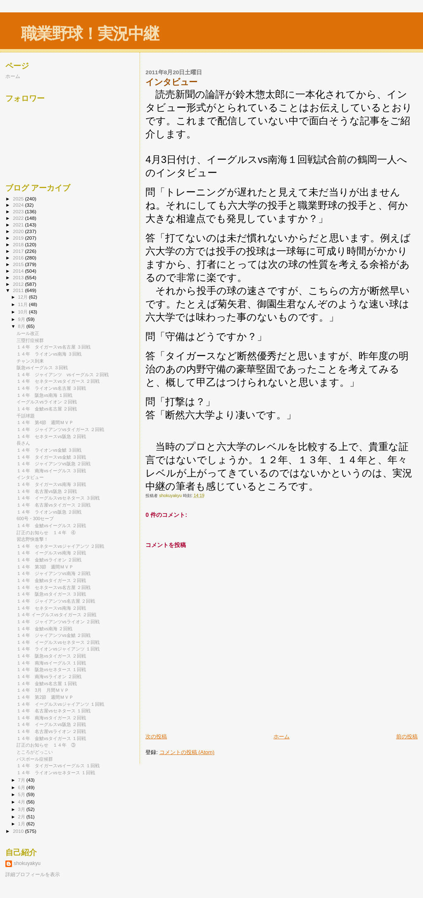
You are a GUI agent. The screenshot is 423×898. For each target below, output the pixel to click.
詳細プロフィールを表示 (32, 874)
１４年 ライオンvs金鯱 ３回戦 (49, 450)
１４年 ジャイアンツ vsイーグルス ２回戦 (63, 374)
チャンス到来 (30, 360)
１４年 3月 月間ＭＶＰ (43, 690)
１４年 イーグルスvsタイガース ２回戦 (56, 614)
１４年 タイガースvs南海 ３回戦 (51, 484)
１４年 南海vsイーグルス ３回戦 (51, 470)
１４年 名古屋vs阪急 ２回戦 (47, 491)
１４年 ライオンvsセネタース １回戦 (56, 772)
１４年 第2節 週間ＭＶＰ (45, 697)
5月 (22, 794)
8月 (22, 326)
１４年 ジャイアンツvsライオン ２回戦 (58, 621)
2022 (19, 218)
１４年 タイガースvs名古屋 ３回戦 (53, 346)
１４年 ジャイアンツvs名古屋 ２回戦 (56, 601)
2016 (19, 257)
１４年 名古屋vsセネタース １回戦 (53, 710)
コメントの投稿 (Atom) (187, 752)
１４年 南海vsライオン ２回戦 (49, 676)
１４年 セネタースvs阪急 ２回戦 (51, 436)
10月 (23, 311)
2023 (19, 211)
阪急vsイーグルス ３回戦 (42, 367)
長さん (23, 443)
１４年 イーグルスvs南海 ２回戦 (51, 552)
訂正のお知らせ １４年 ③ (46, 744)
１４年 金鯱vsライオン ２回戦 (49, 559)
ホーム (281, 736)
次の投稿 (156, 736)
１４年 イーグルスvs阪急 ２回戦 (51, 724)
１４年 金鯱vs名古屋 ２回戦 (47, 408)
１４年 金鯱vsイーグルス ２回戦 (51, 525)
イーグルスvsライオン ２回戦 (47, 401)
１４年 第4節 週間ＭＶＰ (45, 422)
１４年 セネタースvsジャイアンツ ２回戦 (60, 546)
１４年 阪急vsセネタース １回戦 (51, 669)
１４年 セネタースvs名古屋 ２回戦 (53, 587)
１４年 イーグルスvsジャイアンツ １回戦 (60, 704)
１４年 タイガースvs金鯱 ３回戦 (51, 457)
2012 (19, 284)
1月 (22, 823)
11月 (23, 304)
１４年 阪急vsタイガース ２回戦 (51, 655)
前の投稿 (407, 736)
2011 (19, 290)
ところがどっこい (35, 752)
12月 (23, 297)
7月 (22, 780)
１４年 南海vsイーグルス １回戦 (51, 662)
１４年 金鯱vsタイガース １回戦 (51, 738)
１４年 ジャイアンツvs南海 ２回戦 (53, 573)
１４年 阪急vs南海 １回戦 (44, 395)
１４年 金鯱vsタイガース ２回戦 (51, 580)
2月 (22, 816)
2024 (19, 204)
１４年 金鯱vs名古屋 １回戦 (47, 683)
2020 (19, 231)
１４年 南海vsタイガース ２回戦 (51, 717)
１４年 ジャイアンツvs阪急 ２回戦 (53, 463)
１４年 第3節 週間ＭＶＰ (45, 566)
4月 (22, 801)
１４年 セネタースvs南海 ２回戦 (51, 608)
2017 (19, 251)
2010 (19, 831)
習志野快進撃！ (32, 539)
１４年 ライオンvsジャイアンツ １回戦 (58, 648)
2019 (19, 237)
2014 (19, 270)
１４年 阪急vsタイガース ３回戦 (51, 594)
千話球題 (26, 415)
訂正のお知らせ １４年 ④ (46, 532)
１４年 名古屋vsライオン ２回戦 (51, 731)
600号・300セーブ (35, 518)
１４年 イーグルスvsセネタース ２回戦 (58, 642)
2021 (19, 224)
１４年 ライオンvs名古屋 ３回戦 (51, 388)
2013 (19, 277)
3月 (22, 809)
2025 (19, 198)
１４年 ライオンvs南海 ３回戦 (49, 353)
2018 (19, 244)
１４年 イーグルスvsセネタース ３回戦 (58, 497)
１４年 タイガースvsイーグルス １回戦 (58, 765)
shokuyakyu (27, 863)
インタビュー (30, 477)
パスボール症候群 (35, 759)
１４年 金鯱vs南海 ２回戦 (44, 628)
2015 (19, 264)
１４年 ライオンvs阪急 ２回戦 (49, 511)
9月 (22, 319)
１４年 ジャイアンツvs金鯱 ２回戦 (53, 635)
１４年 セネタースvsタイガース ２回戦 (58, 381)
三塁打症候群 (30, 340)
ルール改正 (28, 333)
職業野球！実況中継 (90, 33)
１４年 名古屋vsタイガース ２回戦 (53, 504)
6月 (22, 787)
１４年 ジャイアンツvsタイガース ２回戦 (60, 429)
